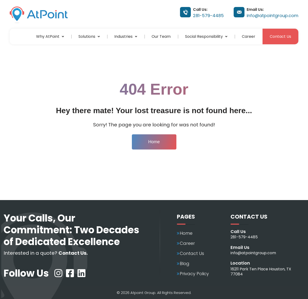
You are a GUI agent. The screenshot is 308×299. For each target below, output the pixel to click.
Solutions (89, 36)
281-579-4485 (208, 16)
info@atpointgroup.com (272, 16)
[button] (50, 36)
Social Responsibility (206, 36)
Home (154, 141)
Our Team (161, 36)
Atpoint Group (142, 292)
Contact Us (280, 36)
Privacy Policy (194, 273)
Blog (184, 263)
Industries (125, 36)
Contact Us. (73, 253)
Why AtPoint (50, 36)
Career (248, 36)
